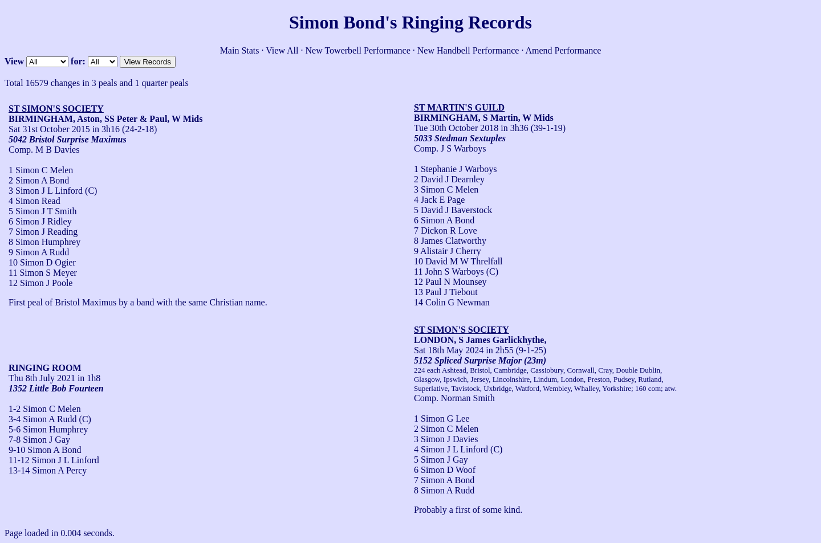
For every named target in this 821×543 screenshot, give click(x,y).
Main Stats (239, 50)
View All (282, 50)
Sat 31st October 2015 (49, 129)
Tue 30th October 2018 (456, 128)
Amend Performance (563, 50)
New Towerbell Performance (358, 50)
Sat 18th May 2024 (448, 350)
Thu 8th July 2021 (42, 378)
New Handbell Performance (468, 50)
